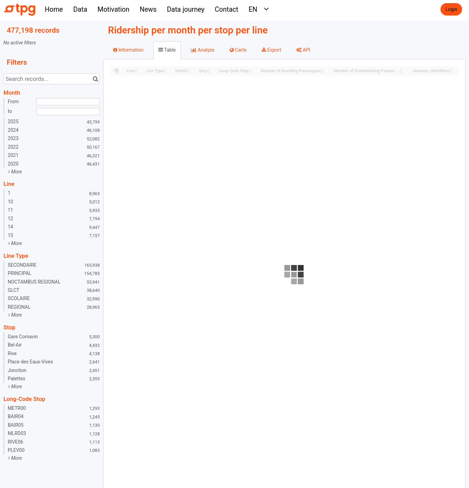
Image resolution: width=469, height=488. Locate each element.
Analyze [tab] (202, 50)
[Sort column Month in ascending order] (188, 69)
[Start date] (68, 102)
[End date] (68, 111)
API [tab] (303, 50)
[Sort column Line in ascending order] (136, 69)
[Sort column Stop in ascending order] (209, 69)
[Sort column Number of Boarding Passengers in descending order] (322, 71)
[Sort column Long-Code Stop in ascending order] (250, 69)
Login (451, 9)
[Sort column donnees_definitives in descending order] (451, 71)
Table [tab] (167, 50)
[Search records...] (51, 78)
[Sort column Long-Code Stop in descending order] (250, 71)
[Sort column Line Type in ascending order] (165, 69)
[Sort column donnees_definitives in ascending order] (451, 69)
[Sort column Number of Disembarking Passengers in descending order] (401, 71)
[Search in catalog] (95, 78)
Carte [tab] (238, 50)
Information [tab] (128, 50)
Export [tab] (271, 50)
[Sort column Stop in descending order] (209, 71)
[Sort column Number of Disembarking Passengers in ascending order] (401, 69)
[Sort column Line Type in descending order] (165, 71)
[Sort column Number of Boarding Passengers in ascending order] (322, 69)
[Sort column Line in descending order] (136, 71)
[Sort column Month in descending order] (188, 71)
